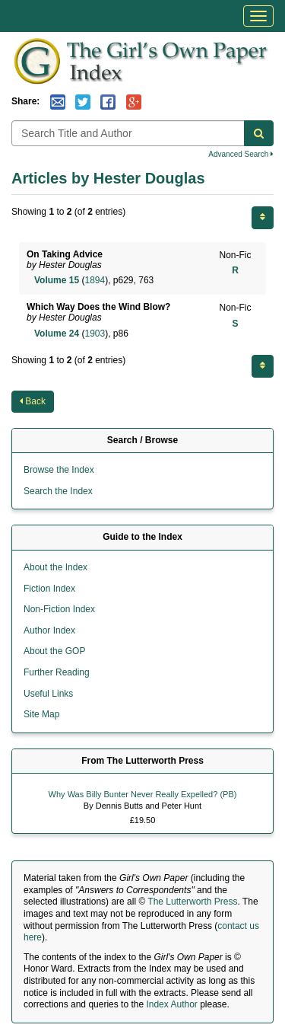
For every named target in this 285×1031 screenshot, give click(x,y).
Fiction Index (49, 588)
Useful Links (48, 693)
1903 (94, 333)
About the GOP (54, 651)
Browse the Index (59, 469)
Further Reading (57, 672)
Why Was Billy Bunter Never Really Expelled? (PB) (143, 794)
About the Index (55, 567)
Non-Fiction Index (59, 609)
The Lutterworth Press (192, 901)
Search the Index (58, 491)
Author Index (49, 630)
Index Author (171, 1004)
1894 (94, 280)
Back (33, 401)
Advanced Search (241, 154)
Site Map (41, 714)
